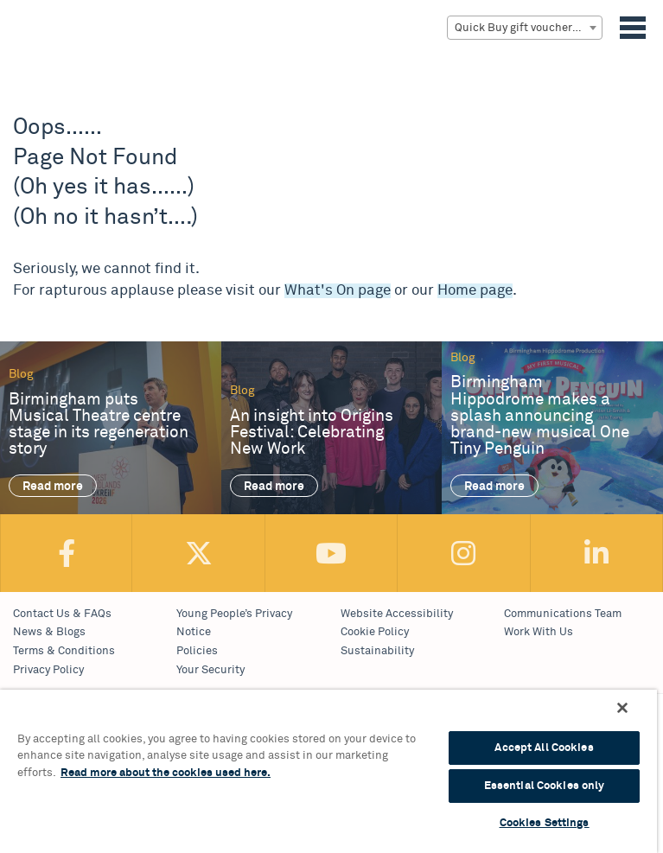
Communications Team (563, 614)
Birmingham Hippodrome (42, 50)
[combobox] (524, 28)
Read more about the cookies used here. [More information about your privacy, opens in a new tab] (166, 773)
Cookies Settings (545, 823)
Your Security (210, 670)
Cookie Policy (375, 632)
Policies (197, 651)
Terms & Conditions (64, 651)
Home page (475, 290)
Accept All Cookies (543, 748)
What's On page (337, 290)
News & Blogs (49, 632)
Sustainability (377, 651)
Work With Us (538, 632)
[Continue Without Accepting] (622, 708)
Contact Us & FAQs (62, 614)
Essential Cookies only (544, 786)
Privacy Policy (48, 670)
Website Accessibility (397, 614)
